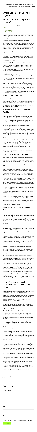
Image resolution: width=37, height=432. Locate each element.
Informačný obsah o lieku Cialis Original (29, 4)
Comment (5, 395)
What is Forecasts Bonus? (8, 27)
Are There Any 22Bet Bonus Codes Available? (12, 31)
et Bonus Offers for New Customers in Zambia (12, 29)
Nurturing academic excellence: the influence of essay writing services (19, 6)
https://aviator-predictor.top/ (18, 229)
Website (4, 415)
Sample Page (33, 6)
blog (11, 376)
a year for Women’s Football (9, 30)
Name (4, 406)
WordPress (33, 429)
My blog (3, 1)
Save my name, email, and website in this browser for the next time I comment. (18, 420)
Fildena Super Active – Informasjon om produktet (14, 4)
